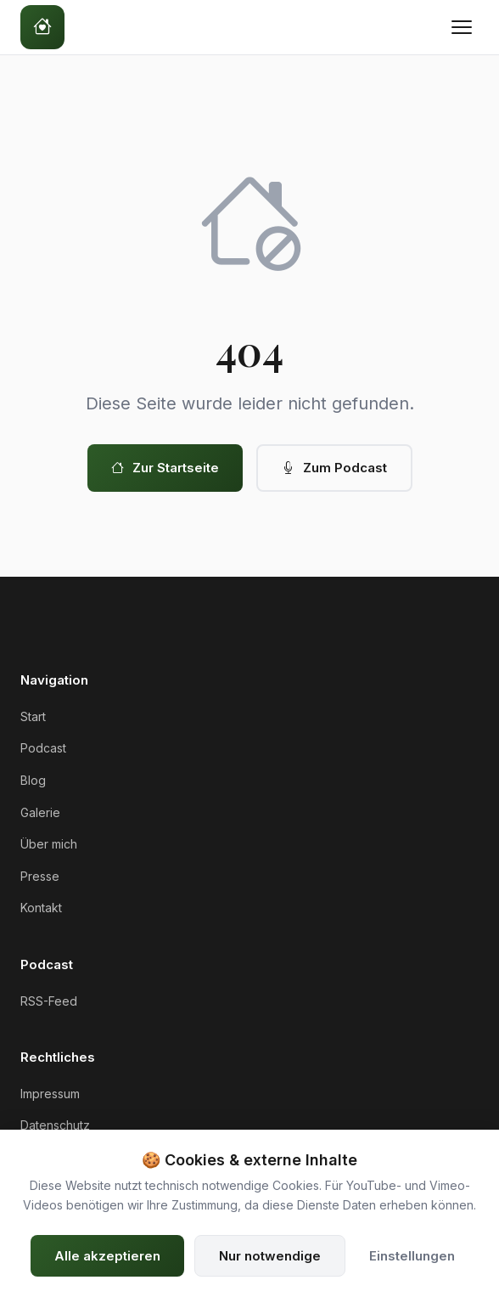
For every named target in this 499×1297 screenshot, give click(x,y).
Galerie (40, 812)
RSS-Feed (48, 1001)
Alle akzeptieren (107, 1256)
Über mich (48, 844)
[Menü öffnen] (462, 27)
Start (33, 716)
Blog (33, 780)
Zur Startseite (165, 468)
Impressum (50, 1093)
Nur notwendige (270, 1256)
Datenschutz (55, 1125)
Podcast (43, 748)
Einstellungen (412, 1256)
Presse (39, 876)
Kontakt (41, 907)
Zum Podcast (334, 468)
